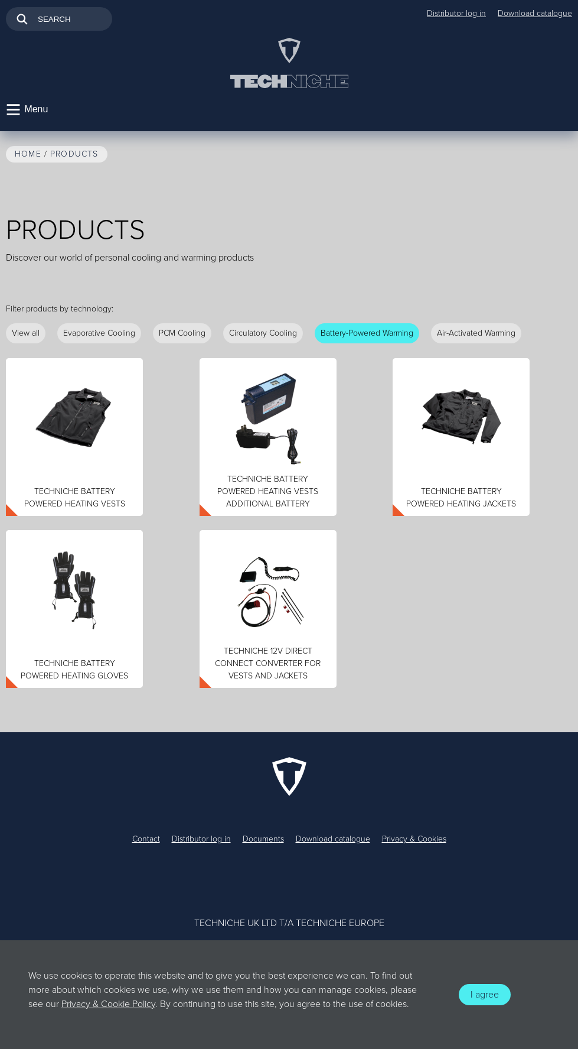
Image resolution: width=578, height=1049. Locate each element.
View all (26, 333)
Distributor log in (456, 13)
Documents (263, 839)
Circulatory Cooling (263, 333)
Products (74, 154)
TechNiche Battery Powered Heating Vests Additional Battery (267, 491)
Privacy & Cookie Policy (108, 1004)
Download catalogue (535, 13)
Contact (146, 839)
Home (28, 154)
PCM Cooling (182, 333)
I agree (485, 995)
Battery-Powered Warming (367, 333)
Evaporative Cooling (99, 333)
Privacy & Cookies (414, 839)
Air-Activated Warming (476, 333)
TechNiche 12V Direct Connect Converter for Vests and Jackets (268, 663)
